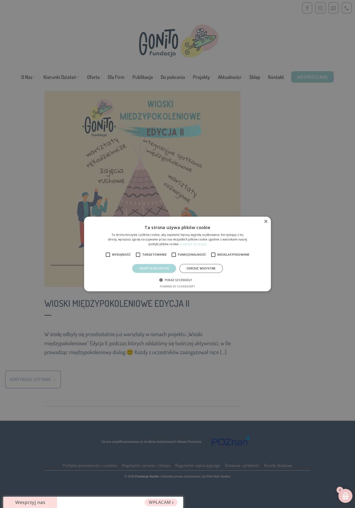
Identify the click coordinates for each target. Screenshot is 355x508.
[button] (177, 280)
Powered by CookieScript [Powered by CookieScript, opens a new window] (177, 286)
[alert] (177, 254)
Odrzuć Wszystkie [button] (201, 268)
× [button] (265, 221)
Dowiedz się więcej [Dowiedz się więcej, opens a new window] (193, 244)
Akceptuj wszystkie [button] (154, 268)
